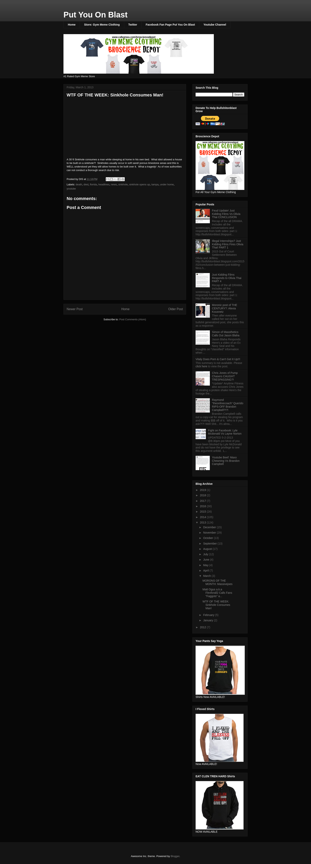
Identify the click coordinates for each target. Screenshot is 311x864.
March (207, 575)
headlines (103, 184)
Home (72, 24)
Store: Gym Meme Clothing (102, 24)
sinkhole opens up (139, 184)
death (79, 184)
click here (202, 366)
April (206, 570)
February (209, 615)
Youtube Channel (214, 24)
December (210, 527)
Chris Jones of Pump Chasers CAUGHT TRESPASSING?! (225, 376)
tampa (154, 184)
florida (93, 184)
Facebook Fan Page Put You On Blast (170, 24)
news (114, 184)
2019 (203, 490)
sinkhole (123, 184)
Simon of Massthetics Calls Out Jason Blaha (226, 333)
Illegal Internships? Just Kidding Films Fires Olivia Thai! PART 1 (227, 244)
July (206, 554)
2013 (203, 522)
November (210, 532)
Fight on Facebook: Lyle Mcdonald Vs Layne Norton (225, 432)
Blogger (175, 856)
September (210, 543)
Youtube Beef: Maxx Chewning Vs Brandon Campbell (226, 461)
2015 (203, 511)
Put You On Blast (95, 14)
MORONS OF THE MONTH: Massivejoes (217, 582)
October (208, 538)
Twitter (132, 24)
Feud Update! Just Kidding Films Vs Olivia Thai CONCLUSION (226, 214)
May (206, 565)
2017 (203, 500)
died (86, 184)
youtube (71, 188)
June (206, 559)
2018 (203, 495)
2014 (203, 517)
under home (167, 184)
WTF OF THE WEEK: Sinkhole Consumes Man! (216, 605)
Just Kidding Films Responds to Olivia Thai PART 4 (226, 278)
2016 (203, 506)
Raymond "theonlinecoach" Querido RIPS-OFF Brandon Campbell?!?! (227, 404)
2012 (203, 627)
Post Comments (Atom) (132, 319)
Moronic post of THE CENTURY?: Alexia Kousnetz (224, 308)
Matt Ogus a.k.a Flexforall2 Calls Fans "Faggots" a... (217, 593)
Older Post (175, 309)
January (208, 620)
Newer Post (75, 309)
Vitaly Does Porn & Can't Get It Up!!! (218, 359)
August (207, 548)
